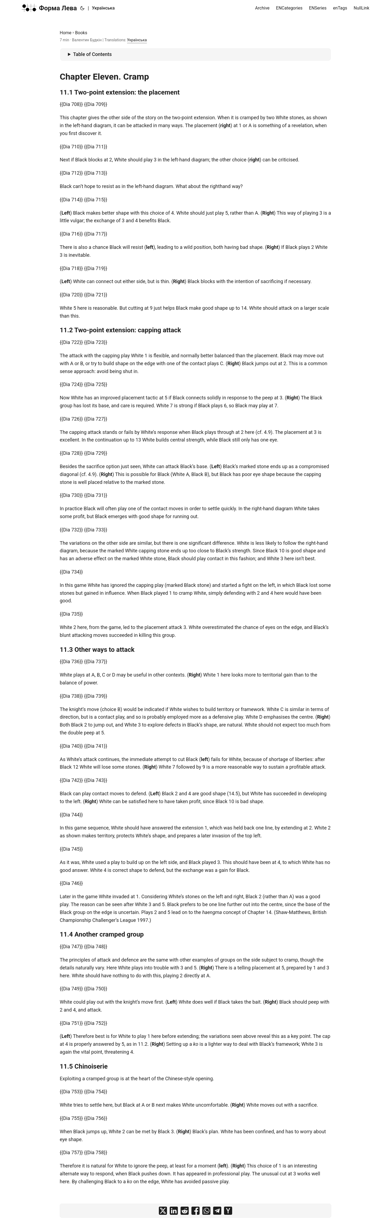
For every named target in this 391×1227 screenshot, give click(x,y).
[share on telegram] (217, 1211)
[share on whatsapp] (206, 1211)
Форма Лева (49, 8)
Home (65, 32)
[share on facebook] (195, 1211)
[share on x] (163, 1211)
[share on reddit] (185, 1211)
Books (81, 32)
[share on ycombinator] (228, 1211)
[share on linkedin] (174, 1211)
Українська (103, 8)
